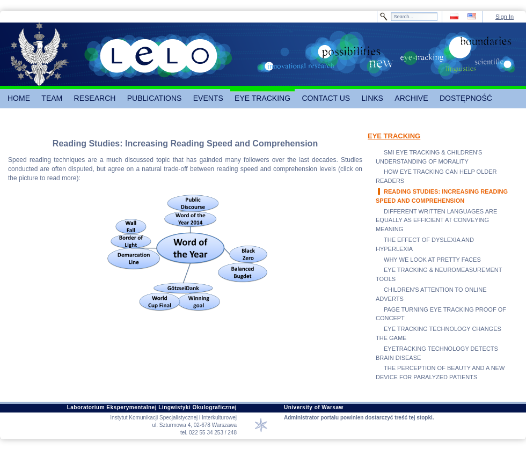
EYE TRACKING (394, 136)
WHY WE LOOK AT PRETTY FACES (432, 259)
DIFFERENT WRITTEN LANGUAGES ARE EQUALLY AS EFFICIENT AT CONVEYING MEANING (436, 220)
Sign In (504, 16)
